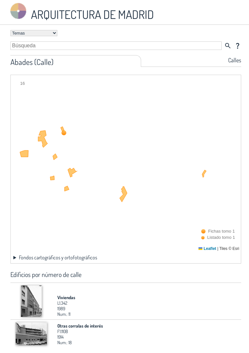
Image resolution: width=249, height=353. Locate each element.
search (227, 45)
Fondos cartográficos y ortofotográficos (58, 257)
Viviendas (66, 297)
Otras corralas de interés (80, 326)
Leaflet (207, 248)
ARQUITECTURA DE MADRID (81, 11)
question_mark (237, 45)
